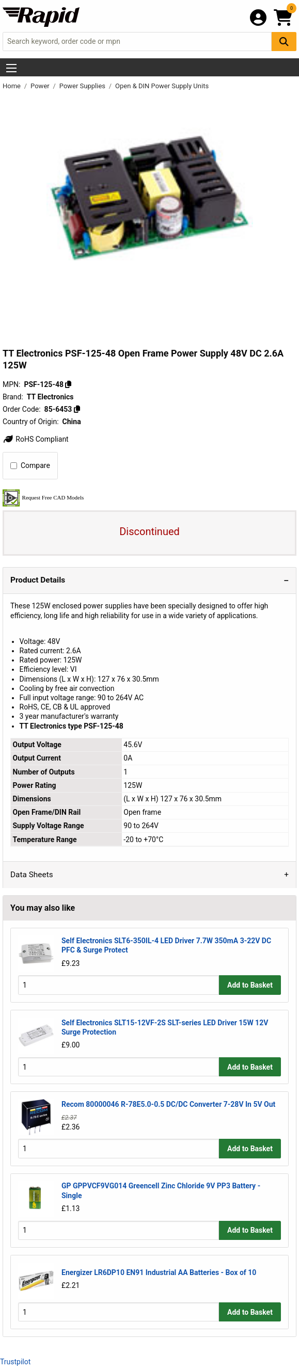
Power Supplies (83, 86)
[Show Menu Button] (11, 68)
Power (40, 86)
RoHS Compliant (36, 439)
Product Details (37, 580)
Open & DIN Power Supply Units (162, 86)
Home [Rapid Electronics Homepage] (12, 86)
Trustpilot (15, 1362)
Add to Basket (250, 985)
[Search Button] (284, 41)
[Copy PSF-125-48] (68, 384)
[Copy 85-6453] (77, 409)
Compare (30, 465)
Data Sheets (31, 874)
